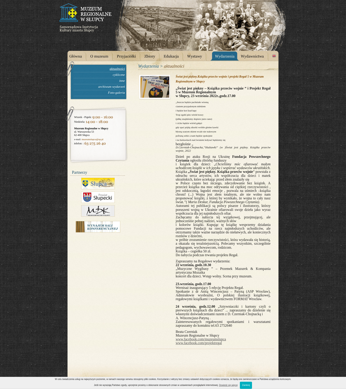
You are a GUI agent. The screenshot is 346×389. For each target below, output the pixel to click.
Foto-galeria (116, 92)
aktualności (117, 69)
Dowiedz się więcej (228, 385)
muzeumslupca (89, 139)
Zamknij (246, 385)
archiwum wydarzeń (111, 86)
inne (122, 80)
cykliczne (119, 74)
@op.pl (99, 139)
